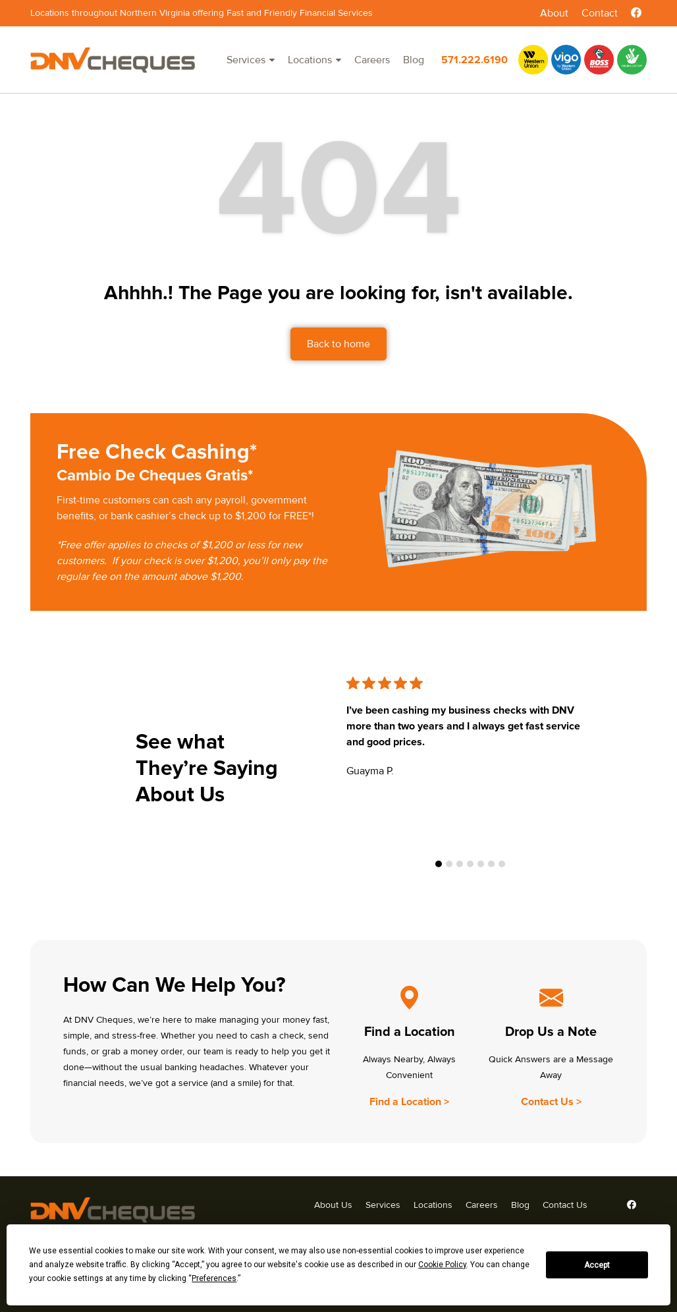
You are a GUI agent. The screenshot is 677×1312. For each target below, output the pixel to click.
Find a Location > (409, 1101)
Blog (413, 60)
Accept (597, 1265)
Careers (372, 60)
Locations (310, 60)
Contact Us (565, 1205)
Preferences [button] (214, 1278)
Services (246, 60)
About (554, 13)
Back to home (338, 344)
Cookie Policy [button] (442, 1264)
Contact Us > (551, 1101)
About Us (333, 1205)
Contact (600, 13)
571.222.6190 (474, 60)
